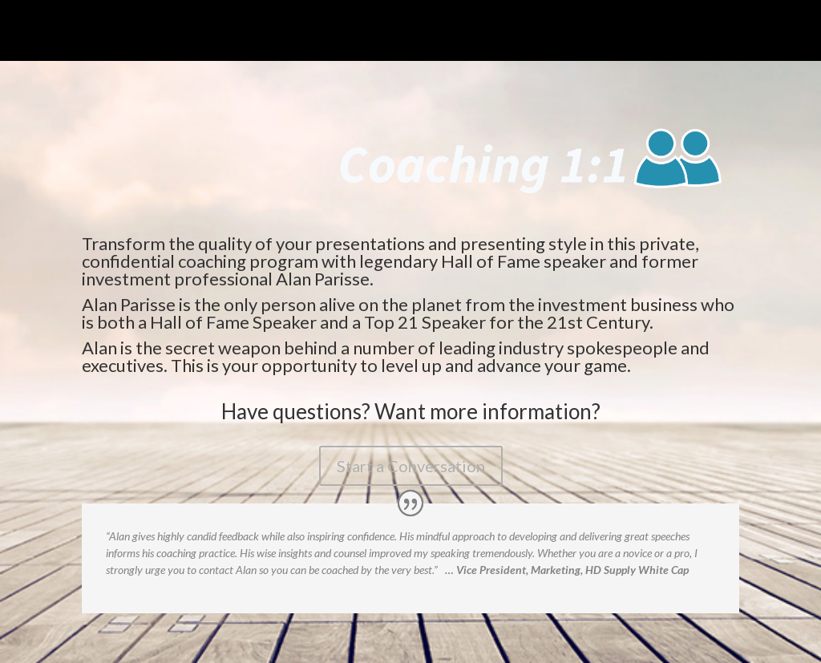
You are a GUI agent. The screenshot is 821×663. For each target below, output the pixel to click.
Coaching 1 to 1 (280, 32)
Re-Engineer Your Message (405, 32)
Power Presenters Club (550, 32)
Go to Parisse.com (672, 32)
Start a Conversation (411, 465)
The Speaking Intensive (163, 32)
